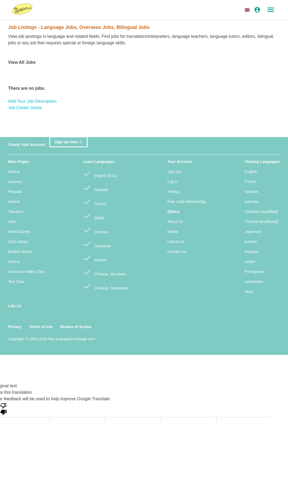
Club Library (18, 241)
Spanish (95, 187)
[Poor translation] (3, 408)
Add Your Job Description (32, 101)
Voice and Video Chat (26, 271)
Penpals (15, 191)
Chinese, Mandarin (104, 271)
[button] (248, 9)
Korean (95, 257)
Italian (93, 215)
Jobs (12, 221)
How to (14, 171)
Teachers (15, 211)
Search (14, 201)
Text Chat (16, 281)
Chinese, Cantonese (106, 285)
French (94, 201)
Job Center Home (25, 107)
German (95, 229)
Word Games (19, 231)
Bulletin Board (20, 251)
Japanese (97, 243)
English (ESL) (100, 173)
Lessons (15, 181)
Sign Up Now (68, 142)
